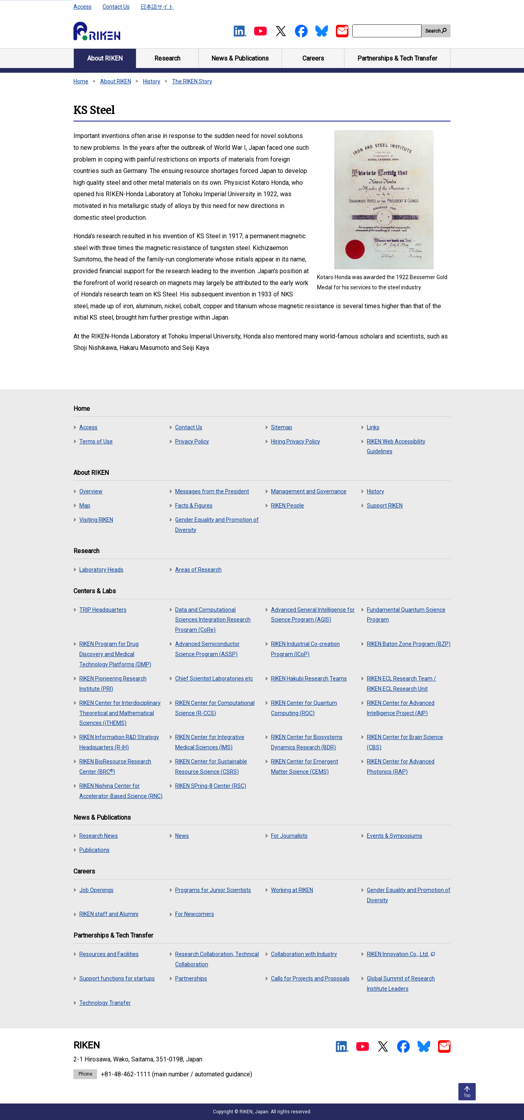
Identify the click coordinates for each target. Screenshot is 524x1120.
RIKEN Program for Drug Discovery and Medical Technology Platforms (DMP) (115, 654)
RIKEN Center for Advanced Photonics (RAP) (400, 766)
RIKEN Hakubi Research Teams (309, 678)
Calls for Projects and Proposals (310, 978)
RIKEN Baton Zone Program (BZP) (409, 644)
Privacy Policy (192, 441)
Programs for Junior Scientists (213, 890)
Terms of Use (96, 441)
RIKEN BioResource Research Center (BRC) (115, 766)
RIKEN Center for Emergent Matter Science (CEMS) (304, 766)
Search (433, 31)
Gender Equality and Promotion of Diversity (217, 525)
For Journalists (289, 836)
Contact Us (116, 7)
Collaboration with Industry (304, 954)
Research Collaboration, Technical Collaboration (217, 959)
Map (84, 505)
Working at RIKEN (292, 890)
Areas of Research (198, 569)
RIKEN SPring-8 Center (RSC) (210, 786)
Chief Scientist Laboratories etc (214, 678)
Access (82, 7)
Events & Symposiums (394, 836)
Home (80, 81)
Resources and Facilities (109, 954)
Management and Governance (308, 491)
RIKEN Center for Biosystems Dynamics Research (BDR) (307, 742)
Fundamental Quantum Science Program (406, 615)
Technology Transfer (105, 1003)
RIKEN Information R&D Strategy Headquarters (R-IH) (119, 742)
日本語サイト (157, 7)
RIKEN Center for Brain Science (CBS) (405, 742)
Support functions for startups (117, 978)
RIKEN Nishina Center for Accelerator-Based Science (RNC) (121, 791)
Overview (91, 491)
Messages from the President (212, 491)
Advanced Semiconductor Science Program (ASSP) (207, 649)
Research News (98, 836)
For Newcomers (194, 914)
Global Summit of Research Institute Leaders (401, 983)
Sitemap (281, 427)
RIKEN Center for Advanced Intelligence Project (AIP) (400, 708)
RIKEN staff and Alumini (108, 914)
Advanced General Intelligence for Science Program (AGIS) (313, 615)
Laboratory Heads (101, 569)
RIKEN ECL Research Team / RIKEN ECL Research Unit (401, 683)
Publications (94, 850)
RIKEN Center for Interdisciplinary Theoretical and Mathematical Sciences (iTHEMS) (120, 713)
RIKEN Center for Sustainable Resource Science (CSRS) (211, 766)
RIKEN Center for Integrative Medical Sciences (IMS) (209, 742)
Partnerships (191, 978)
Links (373, 427)
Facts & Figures (194, 505)
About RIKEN (115, 81)
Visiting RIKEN (96, 520)
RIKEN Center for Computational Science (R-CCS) (215, 708)
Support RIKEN (385, 505)
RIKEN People (287, 505)
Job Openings (96, 890)
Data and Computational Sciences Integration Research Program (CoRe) (213, 620)
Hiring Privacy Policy (295, 441)
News (182, 836)
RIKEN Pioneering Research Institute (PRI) (113, 683)
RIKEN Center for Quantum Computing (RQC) (304, 708)
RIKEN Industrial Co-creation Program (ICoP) (305, 649)
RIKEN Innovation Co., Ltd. (401, 954)
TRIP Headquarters (102, 610)
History (151, 81)
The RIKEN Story (192, 81)
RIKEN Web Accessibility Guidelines (396, 446)
